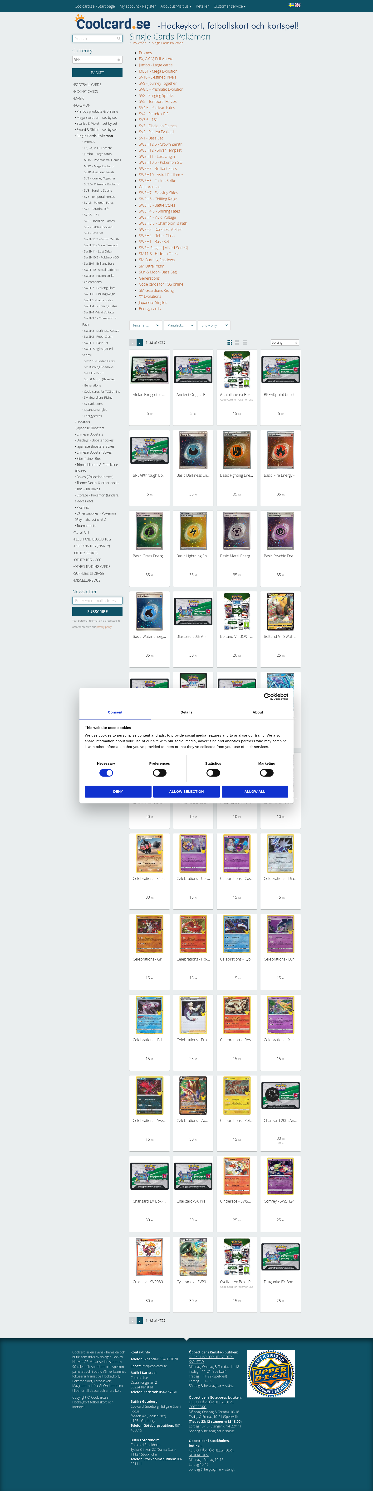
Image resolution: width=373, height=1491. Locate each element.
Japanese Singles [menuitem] (153, 302)
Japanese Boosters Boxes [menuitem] (96, 446)
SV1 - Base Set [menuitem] (151, 138)
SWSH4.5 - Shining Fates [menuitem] (159, 211)
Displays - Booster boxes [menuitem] (95, 440)
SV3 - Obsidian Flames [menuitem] (158, 126)
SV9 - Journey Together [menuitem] (158, 83)
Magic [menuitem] (79, 98)
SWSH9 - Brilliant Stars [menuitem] (158, 168)
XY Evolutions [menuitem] (150, 296)
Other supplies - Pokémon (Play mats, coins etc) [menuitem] (95, 516)
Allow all (255, 792)
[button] (145, 325)
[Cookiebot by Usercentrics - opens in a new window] (267, 696)
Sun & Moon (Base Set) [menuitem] (158, 272)
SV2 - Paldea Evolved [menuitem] (156, 131)
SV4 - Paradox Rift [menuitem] (154, 113)
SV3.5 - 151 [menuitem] (148, 119)
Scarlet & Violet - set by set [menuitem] (97, 123)
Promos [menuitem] (145, 52)
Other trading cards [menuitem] (92, 566)
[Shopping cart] (97, 72)
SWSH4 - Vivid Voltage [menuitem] (157, 217)
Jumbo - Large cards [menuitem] (155, 65)
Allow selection (186, 792)
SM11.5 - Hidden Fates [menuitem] (158, 253)
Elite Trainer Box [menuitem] (89, 458)
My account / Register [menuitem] (138, 6)
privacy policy (104, 627)
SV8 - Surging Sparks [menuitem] (156, 95)
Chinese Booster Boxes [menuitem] (94, 452)
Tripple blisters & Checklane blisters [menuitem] (96, 467)
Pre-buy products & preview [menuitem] (97, 111)
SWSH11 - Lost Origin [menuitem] (157, 156)
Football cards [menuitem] (87, 84)
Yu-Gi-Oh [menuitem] (81, 532)
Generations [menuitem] (149, 278)
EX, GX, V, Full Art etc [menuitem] (156, 58)
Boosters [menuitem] (83, 422)
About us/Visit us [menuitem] (174, 6)
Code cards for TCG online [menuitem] (161, 284)
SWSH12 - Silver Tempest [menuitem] (160, 150)
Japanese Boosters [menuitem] (90, 428)
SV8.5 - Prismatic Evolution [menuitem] (161, 89)
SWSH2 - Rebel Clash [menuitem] (157, 235)
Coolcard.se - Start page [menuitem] (95, 6)
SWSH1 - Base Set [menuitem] (154, 241)
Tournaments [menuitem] (86, 525)
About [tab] (258, 712)
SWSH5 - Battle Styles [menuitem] (157, 205)
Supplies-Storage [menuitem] (89, 573)
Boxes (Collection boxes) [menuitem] (95, 477)
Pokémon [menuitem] (82, 105)
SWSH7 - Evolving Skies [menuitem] (158, 192)
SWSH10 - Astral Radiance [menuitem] (161, 174)
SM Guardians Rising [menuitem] (156, 290)
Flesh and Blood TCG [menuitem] (92, 539)
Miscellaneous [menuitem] (87, 580)
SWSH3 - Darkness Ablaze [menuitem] (160, 229)
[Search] (119, 38)
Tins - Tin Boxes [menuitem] (88, 489)
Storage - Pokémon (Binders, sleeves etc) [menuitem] (97, 498)
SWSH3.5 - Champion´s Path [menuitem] (163, 223)
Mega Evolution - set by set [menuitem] (97, 117)
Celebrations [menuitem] (149, 186)
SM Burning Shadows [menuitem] (157, 260)
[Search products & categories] (97, 38)
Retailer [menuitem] (202, 6)
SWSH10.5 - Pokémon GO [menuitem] (160, 162)
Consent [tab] (115, 712)
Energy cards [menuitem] (150, 308)
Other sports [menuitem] (86, 553)
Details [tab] (186, 712)
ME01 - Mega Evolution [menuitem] (158, 71)
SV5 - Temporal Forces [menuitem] (158, 101)
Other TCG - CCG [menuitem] (88, 560)
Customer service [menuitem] (228, 6)
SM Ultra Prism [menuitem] (151, 266)
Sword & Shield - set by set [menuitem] (97, 129)
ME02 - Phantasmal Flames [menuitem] (102, 160)
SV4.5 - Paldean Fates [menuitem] (157, 107)
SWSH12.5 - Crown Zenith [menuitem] (160, 144)
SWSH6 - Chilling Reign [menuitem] (158, 199)
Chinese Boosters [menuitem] (90, 434)
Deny (118, 792)
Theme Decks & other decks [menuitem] (98, 482)
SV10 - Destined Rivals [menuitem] (157, 77)
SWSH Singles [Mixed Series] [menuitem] (163, 247)
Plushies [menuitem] (83, 507)
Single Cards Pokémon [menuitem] (95, 136)
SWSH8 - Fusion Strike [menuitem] (157, 180)
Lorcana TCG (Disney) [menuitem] (92, 546)
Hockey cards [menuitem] (86, 91)
